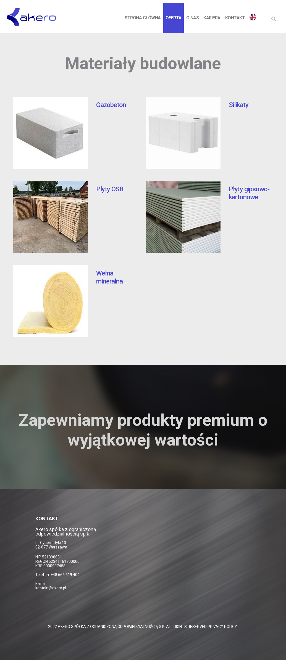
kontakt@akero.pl (50, 588)
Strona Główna (143, 17)
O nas (192, 17)
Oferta (174, 17)
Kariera (212, 17)
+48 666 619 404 (65, 574)
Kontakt (235, 17)
